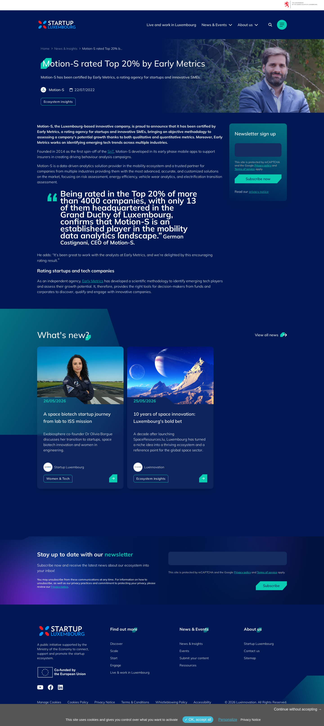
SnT (111, 151)
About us (245, 24)
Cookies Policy (78, 702)
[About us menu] (256, 24)
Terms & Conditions (135, 702)
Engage (115, 665)
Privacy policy (262, 165)
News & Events (214, 24)
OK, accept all (198, 720)
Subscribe (271, 585)
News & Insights (65, 49)
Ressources (188, 665)
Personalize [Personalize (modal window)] (227, 720)
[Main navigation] (282, 25)
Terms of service (245, 169)
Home (45, 49)
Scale (114, 651)
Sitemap (250, 658)
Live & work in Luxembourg (129, 672)
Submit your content (194, 658)
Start (113, 658)
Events (184, 651)
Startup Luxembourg (259, 644)
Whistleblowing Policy (171, 702)
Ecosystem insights (58, 102)
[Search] (270, 24)
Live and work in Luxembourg (171, 24)
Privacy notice (59, 586)
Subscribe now (258, 179)
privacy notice (259, 192)
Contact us (252, 651)
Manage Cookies (49, 702)
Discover (116, 644)
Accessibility (202, 702)
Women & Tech (58, 479)
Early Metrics (92, 281)
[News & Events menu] (230, 24)
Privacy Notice (104, 702)
